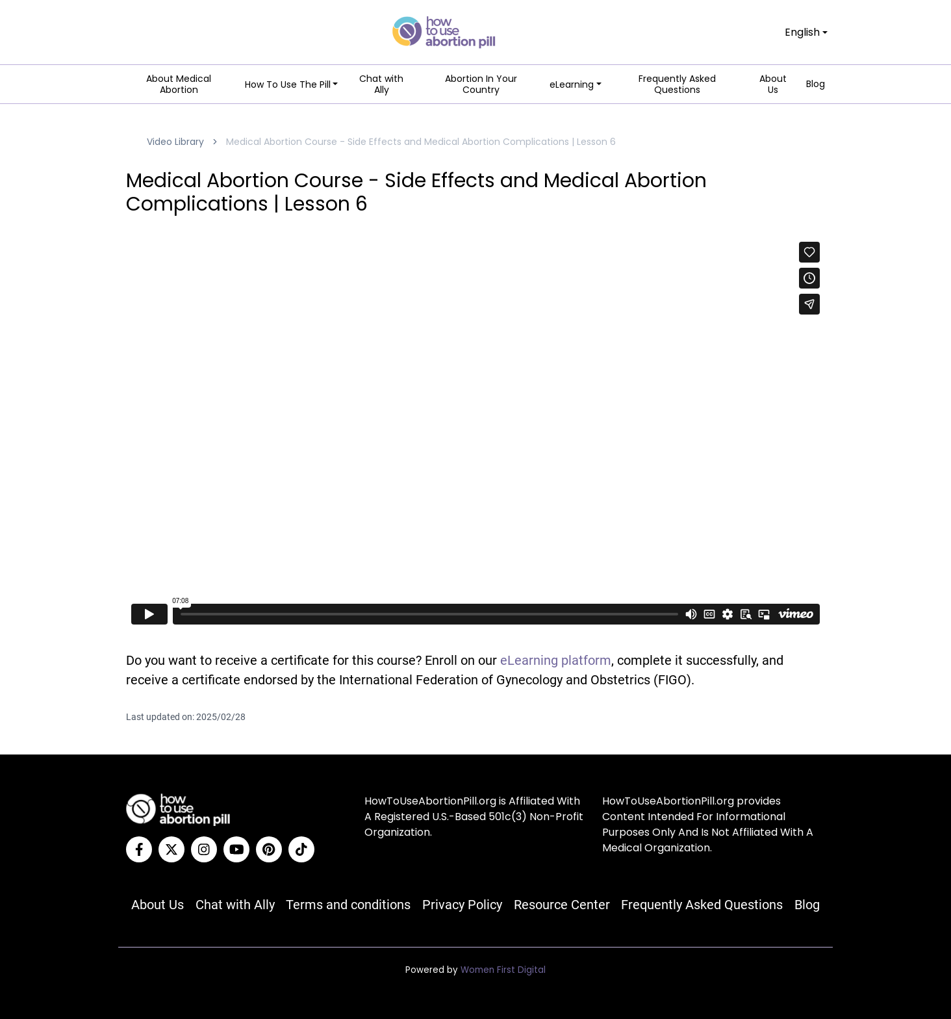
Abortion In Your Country (481, 84)
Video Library (175, 141)
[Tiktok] (301, 849)
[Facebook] (139, 849)
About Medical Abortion (178, 84)
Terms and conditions (348, 904)
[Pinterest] (269, 849)
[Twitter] (171, 849)
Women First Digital (503, 970)
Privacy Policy (462, 904)
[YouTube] (236, 849)
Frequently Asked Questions (677, 84)
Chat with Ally (381, 84)
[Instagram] (204, 849)
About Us (773, 84)
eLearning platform (555, 660)
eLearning (572, 84)
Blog (815, 84)
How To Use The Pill (288, 84)
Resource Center (562, 904)
